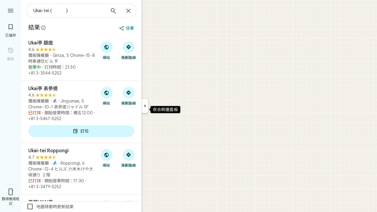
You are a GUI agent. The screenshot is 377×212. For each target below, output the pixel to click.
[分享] (127, 28)
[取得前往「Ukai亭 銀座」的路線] (129, 50)
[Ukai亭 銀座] (81, 58)
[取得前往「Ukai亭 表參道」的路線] (129, 96)
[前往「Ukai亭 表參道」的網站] (106, 96)
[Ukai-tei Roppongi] (81, 168)
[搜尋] (113, 11)
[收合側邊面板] (144, 106)
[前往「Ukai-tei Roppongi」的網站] (106, 158)
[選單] (10, 10)
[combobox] (69, 10)
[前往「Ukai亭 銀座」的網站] (106, 50)
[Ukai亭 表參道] (81, 112)
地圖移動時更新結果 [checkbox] (50, 206)
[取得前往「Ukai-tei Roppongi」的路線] (129, 158)
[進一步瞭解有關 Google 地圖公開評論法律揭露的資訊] (43, 28)
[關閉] (128, 11)
